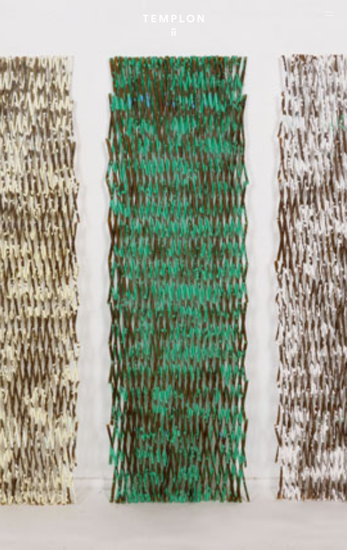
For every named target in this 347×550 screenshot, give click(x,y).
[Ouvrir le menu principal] (328, 13)
